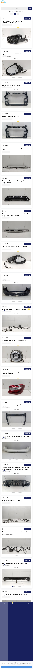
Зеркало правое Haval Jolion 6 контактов (15, 246)
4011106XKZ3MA (8, 311)
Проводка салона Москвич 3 (11, 500)
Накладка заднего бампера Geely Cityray (15, 563)
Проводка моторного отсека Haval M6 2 (15, 309)
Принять (16, 666)
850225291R (7, 280)
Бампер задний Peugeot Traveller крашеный (15, 436)
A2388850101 (7, 471)
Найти (30, 8)
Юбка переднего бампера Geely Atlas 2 (14, 594)
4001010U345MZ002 (8, 534)
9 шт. (18, 89)
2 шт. (18, 58)
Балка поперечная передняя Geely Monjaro (15, 405)
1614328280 (7, 438)
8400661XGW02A (8, 87)
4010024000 (7, 407)
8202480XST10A (8, 249)
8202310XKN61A (8, 56)
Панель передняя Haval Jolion (11, 85)
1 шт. (18, 219)
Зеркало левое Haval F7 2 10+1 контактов (15, 54)
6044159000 (7, 565)
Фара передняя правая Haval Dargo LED (14, 340)
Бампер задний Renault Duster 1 (12, 278)
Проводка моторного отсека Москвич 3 (14, 532)
